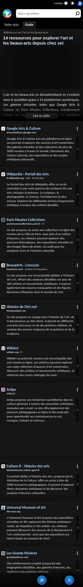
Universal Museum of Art (26, 507)
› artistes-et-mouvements (29, 269)
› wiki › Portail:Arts (25, 178)
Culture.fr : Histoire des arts (28, 466)
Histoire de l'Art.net (22, 306)
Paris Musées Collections (26, 219)
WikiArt (13, 348)
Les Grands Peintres (22, 553)
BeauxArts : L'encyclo (23, 265)
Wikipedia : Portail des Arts (28, 174)
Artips (11, 389)
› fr (25, 223)
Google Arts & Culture (24, 128)
